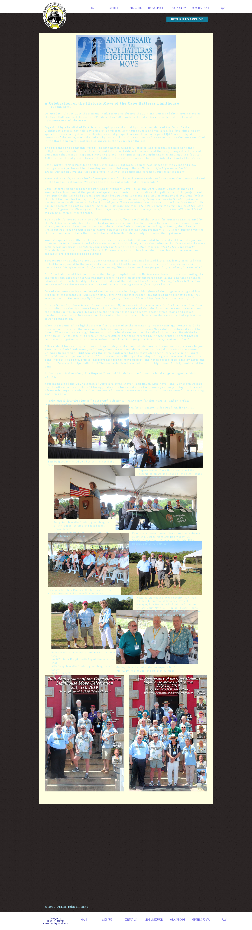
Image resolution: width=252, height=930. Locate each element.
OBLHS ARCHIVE (179, 8)
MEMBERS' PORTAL (201, 8)
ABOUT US (114, 8)
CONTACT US (136, 8)
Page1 (222, 8)
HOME (93, 8)
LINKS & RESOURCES (157, 8)
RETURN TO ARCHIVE (187, 19)
